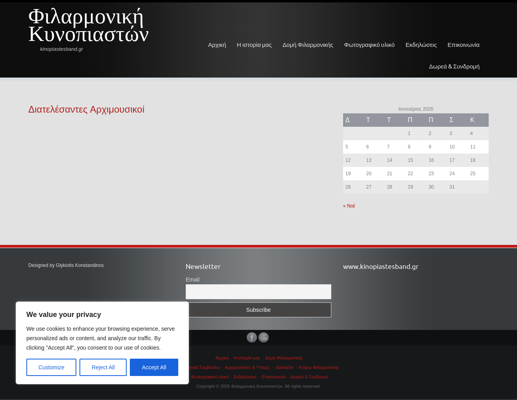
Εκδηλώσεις (421, 44)
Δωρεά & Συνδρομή (454, 66)
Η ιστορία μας (254, 44)
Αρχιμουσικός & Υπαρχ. (247, 367)
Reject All (103, 367)
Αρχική (217, 44)
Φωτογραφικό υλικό (369, 44)
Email (192, 279)
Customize (52, 367)
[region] (102, 343)
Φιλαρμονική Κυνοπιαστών (88, 28)
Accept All (154, 367)
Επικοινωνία (464, 44)
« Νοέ (349, 206)
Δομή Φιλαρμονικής (308, 44)
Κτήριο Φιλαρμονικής (319, 367)
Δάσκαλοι (284, 367)
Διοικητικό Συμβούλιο (199, 367)
